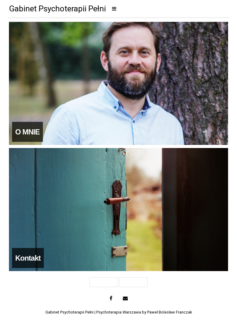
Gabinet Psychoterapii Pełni (57, 8)
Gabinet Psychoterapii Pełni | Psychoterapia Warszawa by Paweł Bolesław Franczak (118, 312)
